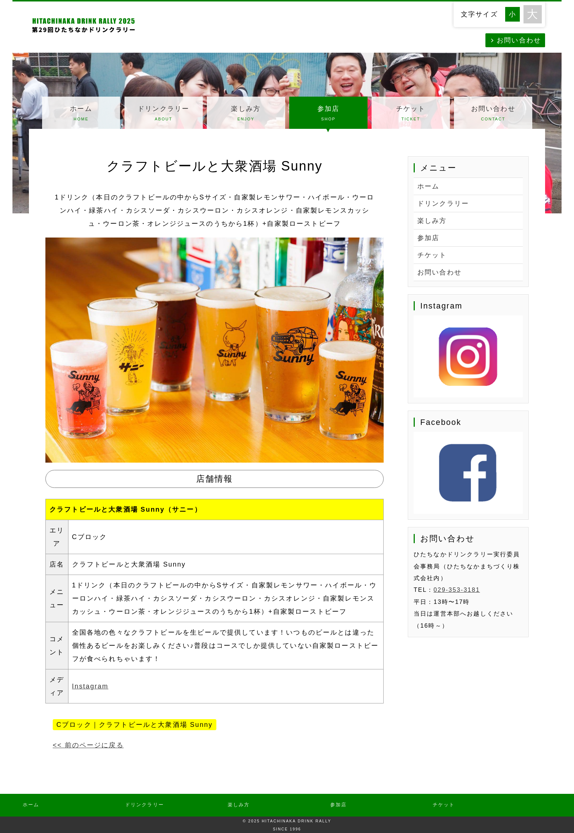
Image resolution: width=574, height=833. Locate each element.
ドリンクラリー (163, 114)
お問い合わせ (519, 40)
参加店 (328, 114)
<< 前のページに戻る (88, 745)
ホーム (81, 114)
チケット (411, 114)
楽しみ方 (246, 114)
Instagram (90, 686)
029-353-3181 (456, 589)
